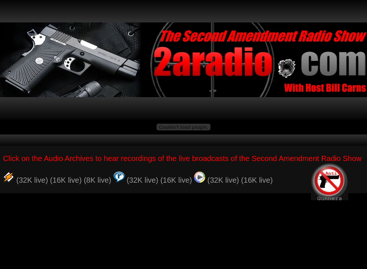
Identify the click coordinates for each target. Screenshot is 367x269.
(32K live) (32, 180)
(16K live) (66, 180)
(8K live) (97, 180)
